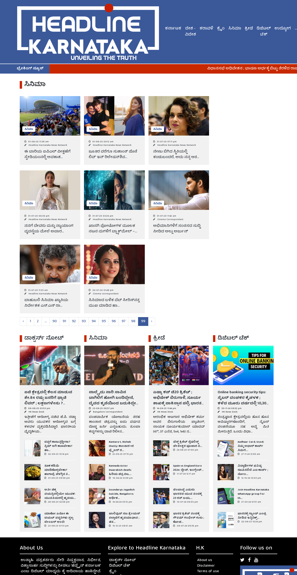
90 (54, 321)
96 (114, 321)
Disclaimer (206, 566)
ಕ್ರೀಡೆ (249, 28)
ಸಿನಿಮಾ (234, 28)
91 (64, 321)
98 (133, 321)
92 (74, 321)
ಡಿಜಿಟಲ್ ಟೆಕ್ (264, 31)
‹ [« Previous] (23, 321)
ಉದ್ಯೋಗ (282, 28)
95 (104, 321)
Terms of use (208, 571)
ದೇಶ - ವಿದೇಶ (190, 31)
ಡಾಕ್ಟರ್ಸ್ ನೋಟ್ (122, 560)
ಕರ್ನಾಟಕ (173, 28)
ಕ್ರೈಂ (221, 28)
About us (204, 560)
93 (84, 321)
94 (94, 321)
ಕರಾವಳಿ (206, 28)
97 (123, 321)
